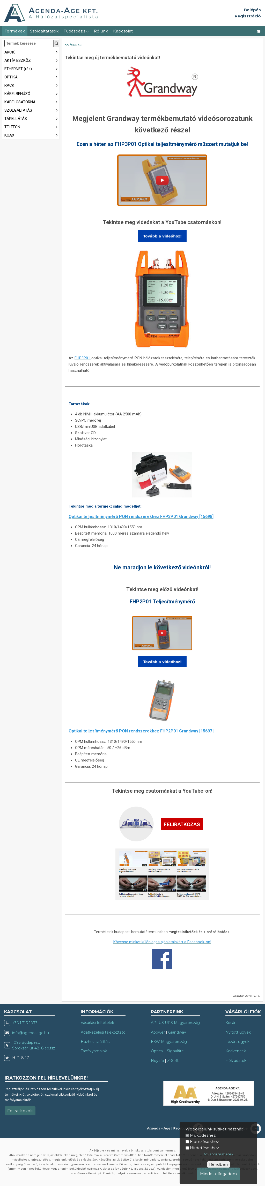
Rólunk (101, 31)
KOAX (31, 135)
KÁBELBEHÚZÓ (31, 93)
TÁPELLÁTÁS (31, 118)
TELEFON (31, 126)
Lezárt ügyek (237, 1041)
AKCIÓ (31, 52)
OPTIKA (31, 76)
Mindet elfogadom (218, 1173)
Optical (157, 1051)
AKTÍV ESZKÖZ (31, 60)
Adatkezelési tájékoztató (103, 1032)
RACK (31, 85)
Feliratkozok (20, 1110)
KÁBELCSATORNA (31, 101)
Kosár (230, 1022)
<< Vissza (73, 44)
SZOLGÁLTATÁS (31, 110)
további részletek (218, 1154)
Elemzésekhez (204, 1141)
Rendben (218, 1164)
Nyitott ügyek (238, 1032)
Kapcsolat (123, 31)
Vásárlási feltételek (97, 1022)
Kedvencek (235, 1051)
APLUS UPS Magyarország (175, 1022)
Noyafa (157, 1060)
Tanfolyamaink (94, 1051)
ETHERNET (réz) (31, 68)
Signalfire (175, 1051)
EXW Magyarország (169, 1041)
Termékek (15, 31)
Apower (158, 1032)
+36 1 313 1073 (25, 1023)
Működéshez (203, 1135)
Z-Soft (173, 1060)
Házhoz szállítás (95, 1041)
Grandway (177, 1032)
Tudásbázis (76, 31)
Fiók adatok (235, 1060)
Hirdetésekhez (204, 1147)
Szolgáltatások (44, 31)
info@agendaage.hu (30, 1032)
